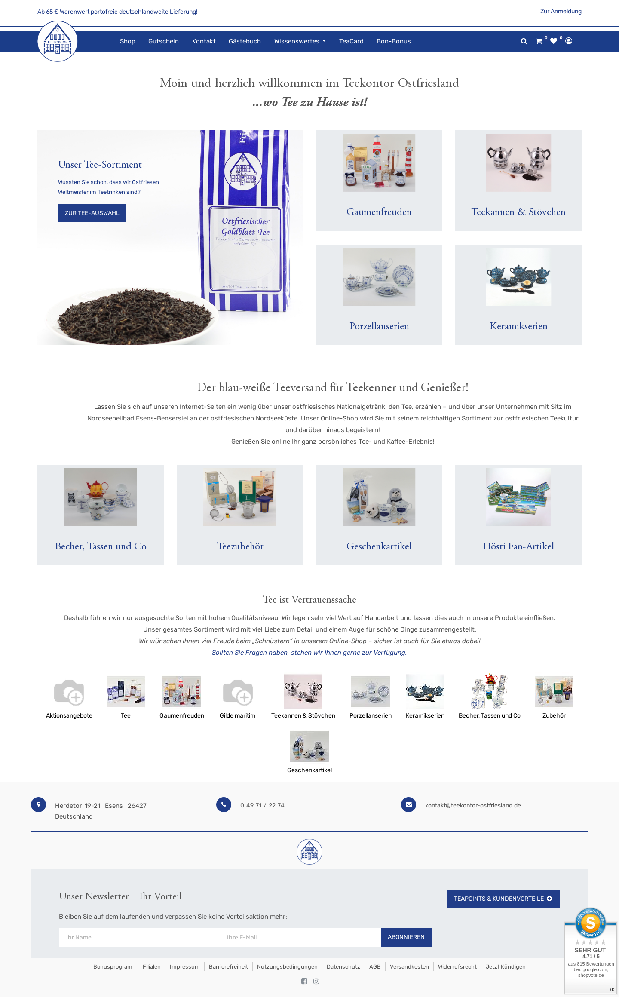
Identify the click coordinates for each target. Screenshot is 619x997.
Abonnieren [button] (406, 937)
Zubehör (554, 715)
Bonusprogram (112, 966)
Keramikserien (425, 715)
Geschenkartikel (309, 770)
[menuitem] (127, 41)
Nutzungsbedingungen (287, 966)
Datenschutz (343, 966)
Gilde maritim (237, 715)
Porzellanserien (370, 715)
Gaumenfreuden (181, 715)
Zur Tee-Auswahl (92, 213)
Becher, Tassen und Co (490, 715)
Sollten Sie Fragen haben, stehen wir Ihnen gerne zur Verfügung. (309, 652)
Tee (126, 715)
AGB (375, 966)
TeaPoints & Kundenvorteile (503, 898)
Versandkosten (409, 966)
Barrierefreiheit (228, 966)
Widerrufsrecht (457, 966)
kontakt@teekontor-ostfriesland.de (473, 805)
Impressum (185, 966)
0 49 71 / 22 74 (262, 805)
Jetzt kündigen (506, 966)
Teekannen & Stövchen (303, 715)
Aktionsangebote (69, 715)
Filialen (151, 966)
